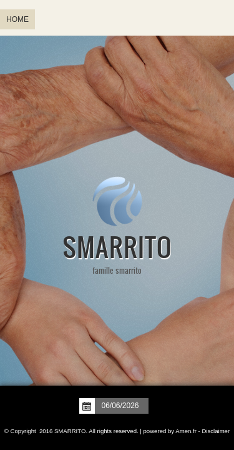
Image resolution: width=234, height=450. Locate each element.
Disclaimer (216, 431)
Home (17, 19)
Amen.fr (186, 431)
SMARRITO (117, 246)
